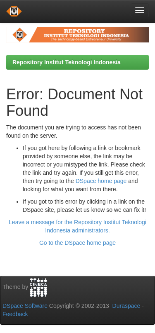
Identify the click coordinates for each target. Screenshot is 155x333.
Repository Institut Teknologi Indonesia (66, 62)
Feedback (15, 314)
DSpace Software (25, 306)
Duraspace (126, 306)
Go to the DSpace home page (77, 242)
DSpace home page (101, 181)
